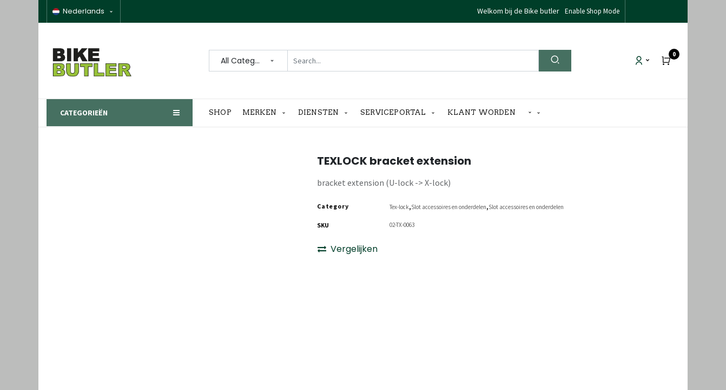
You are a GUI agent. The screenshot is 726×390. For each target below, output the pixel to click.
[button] (534, 113)
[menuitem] (223, 112)
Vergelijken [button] (348, 250)
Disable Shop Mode (591, 11)
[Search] (555, 61)
